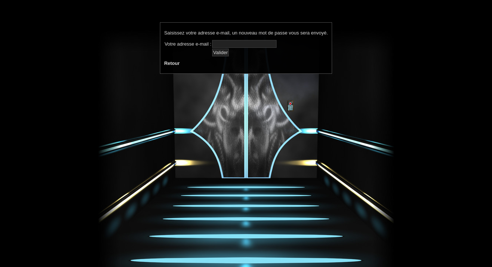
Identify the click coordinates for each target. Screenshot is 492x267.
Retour (172, 63)
